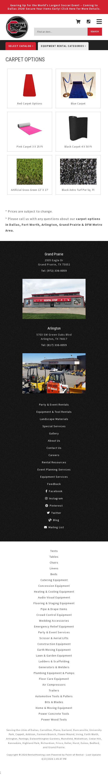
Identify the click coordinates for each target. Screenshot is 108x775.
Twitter (54, 513)
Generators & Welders (54, 667)
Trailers (54, 690)
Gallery (54, 433)
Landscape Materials (54, 419)
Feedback (54, 484)
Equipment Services (54, 477)
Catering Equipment (54, 580)
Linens (54, 568)
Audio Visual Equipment (54, 597)
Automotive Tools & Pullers (54, 696)
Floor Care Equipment (54, 679)
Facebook (54, 491)
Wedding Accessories (54, 620)
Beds (54, 574)
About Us (54, 440)
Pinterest (54, 505)
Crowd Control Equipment (54, 615)
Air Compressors (54, 684)
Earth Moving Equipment (54, 650)
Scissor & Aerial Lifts (54, 638)
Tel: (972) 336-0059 (54, 270)
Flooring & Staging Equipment (54, 603)
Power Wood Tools (54, 719)
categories (65, 46)
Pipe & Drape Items (54, 609)
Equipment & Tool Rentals (54, 412)
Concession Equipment (54, 586)
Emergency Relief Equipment (54, 626)
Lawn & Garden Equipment (54, 655)
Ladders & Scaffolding (54, 661)
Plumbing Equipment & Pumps (54, 673)
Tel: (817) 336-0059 (54, 345)
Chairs (54, 562)
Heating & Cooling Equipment (54, 591)
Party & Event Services (54, 632)
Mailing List (54, 527)
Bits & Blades (54, 702)
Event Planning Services (54, 469)
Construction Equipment (54, 644)
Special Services (54, 426)
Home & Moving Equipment (54, 708)
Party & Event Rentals (54, 404)
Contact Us (54, 448)
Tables (54, 556)
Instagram (54, 498)
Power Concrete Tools (54, 713)
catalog (22, 46)
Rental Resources (54, 462)
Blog (54, 520)
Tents (54, 551)
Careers (54, 455)
